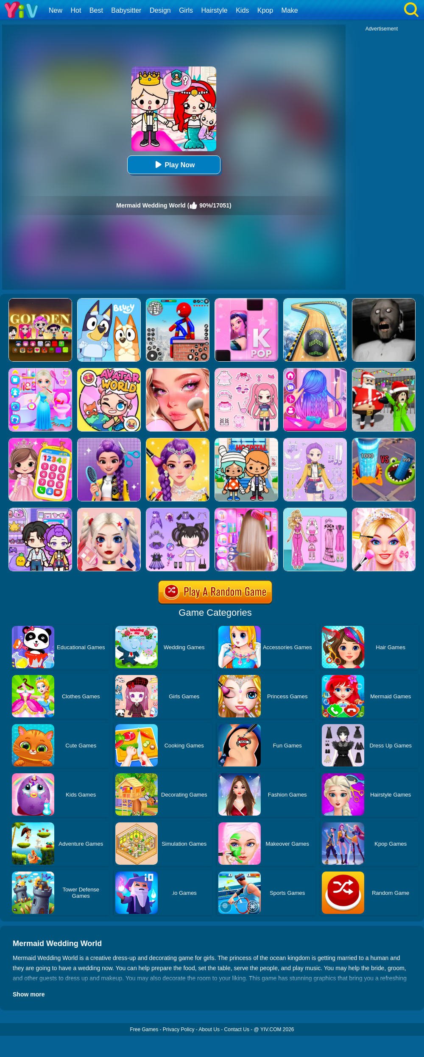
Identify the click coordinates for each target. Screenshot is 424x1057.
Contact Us (236, 1029)
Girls (186, 10)
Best (96, 10)
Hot (75, 10)
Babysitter (126, 10)
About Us (209, 1029)
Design (160, 10)
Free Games (144, 1029)
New (55, 10)
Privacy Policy (179, 1029)
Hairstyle (214, 10)
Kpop (265, 10)
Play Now (174, 164)
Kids (242, 10)
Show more (29, 994)
